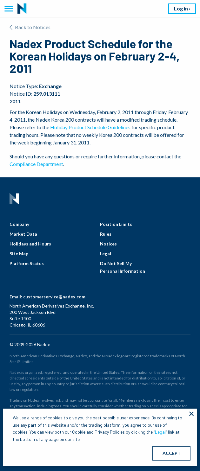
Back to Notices (30, 27)
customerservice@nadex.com (54, 296)
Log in (181, 8)
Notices (108, 243)
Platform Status (27, 263)
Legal (105, 253)
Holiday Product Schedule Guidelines (90, 127)
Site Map (19, 253)
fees (57, 406)
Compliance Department (36, 164)
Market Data (23, 234)
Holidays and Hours (30, 243)
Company (19, 224)
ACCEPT (172, 453)
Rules (105, 234)
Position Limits (116, 224)
